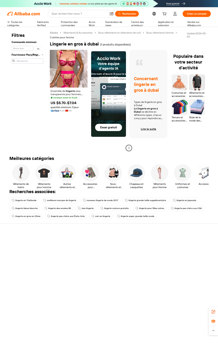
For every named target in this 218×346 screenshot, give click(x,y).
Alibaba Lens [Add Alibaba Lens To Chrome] (23, 307)
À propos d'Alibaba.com (188, 244)
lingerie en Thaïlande (24, 200)
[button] (111, 14)
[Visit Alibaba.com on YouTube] (198, 279)
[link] (213, 311)
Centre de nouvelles (186, 257)
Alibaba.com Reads (101, 267)
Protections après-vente (63, 260)
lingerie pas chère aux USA (186, 208)
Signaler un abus (16, 267)
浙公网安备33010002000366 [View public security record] (160, 339)
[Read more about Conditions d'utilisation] (176, 330)
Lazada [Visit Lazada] (114, 323)
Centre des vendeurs (145, 246)
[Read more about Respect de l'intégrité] (201, 330)
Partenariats (139, 260)
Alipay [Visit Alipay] (103, 323)
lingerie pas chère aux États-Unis (66, 216)
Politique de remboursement (65, 246)
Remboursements (17, 260)
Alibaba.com (150, 307)
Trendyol (152, 323)
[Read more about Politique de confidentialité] (148, 330)
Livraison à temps (59, 253)
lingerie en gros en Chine (26, 216)
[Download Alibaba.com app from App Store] (172, 307)
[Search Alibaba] (79, 14)
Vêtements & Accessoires (78, 32)
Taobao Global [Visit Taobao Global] (129, 323)
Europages (166, 323)
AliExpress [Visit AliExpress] (52, 323)
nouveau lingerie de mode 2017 (100, 200)
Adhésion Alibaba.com (103, 250)
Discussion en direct (18, 246)
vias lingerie (86, 208)
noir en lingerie (100, 216)
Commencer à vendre (145, 240)
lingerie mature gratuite (115, 208)
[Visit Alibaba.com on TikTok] (203, 279)
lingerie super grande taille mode (135, 216)
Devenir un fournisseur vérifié (149, 253)
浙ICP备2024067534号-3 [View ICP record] (196, 339)
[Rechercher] (127, 14)
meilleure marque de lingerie (59, 200)
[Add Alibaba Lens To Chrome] (58, 307)
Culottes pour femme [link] (62, 37)
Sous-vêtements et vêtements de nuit (119, 32)
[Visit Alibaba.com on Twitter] (187, 279)
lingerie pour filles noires (150, 208)
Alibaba (54, 32)
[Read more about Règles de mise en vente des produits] (77, 330)
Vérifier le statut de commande (24, 253)
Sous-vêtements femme (160, 32)
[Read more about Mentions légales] (46, 330)
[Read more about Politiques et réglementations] (20, 330)
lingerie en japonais (184, 200)
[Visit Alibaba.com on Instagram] (192, 279)
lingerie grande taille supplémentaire (145, 200)
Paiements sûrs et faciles (63, 240)
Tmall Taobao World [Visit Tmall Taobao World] (86, 323)
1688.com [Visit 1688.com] (67, 323)
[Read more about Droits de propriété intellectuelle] (115, 330)
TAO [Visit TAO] (142, 323)
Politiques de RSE (184, 250)
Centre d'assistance (18, 240)
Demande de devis (101, 244)
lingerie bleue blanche (25, 208)
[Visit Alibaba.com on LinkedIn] (181, 279)
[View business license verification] (140, 339)
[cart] (165, 14)
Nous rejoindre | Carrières (189, 264)
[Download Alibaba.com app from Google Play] (198, 307)
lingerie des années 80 (58, 208)
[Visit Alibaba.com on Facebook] (176, 279)
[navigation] (27, 91)
